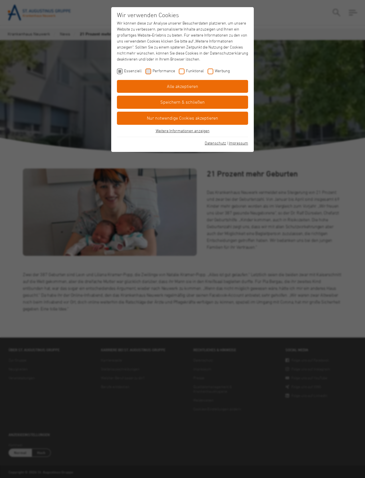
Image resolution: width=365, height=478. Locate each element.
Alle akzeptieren (182, 86)
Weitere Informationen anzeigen (183, 130)
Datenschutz (215, 142)
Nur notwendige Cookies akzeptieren (182, 117)
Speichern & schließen (182, 102)
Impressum (238, 142)
